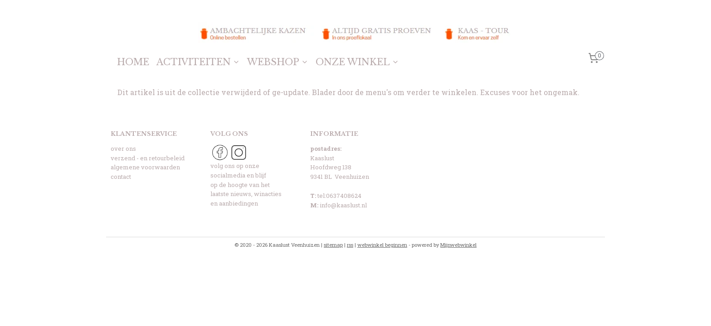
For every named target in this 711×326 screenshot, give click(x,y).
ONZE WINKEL (357, 62)
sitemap (333, 244)
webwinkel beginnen (382, 244)
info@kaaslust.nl (343, 205)
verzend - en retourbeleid (148, 158)
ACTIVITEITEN (198, 62)
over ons (123, 148)
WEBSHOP (277, 62)
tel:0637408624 (339, 196)
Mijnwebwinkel (458, 244)
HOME (133, 62)
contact (121, 177)
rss (350, 244)
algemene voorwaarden (145, 167)
